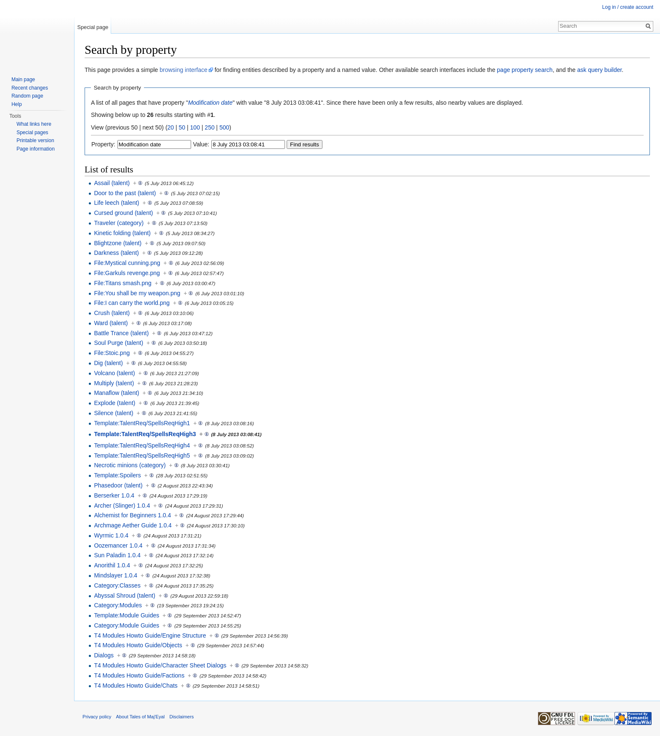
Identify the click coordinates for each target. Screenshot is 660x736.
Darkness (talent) (116, 252)
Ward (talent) (111, 323)
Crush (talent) (112, 313)
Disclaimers (182, 716)
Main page (23, 79)
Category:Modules (118, 605)
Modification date (210, 102)
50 (182, 127)
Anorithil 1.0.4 (112, 565)
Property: (103, 144)
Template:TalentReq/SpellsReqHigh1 (142, 423)
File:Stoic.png (112, 352)
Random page (27, 96)
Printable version (35, 140)
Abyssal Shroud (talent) (124, 595)
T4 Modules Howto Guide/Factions (139, 675)
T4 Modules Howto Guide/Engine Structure (150, 635)
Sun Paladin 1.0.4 (117, 555)
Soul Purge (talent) (118, 342)
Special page (92, 27)
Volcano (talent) (114, 373)
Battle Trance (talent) (121, 333)
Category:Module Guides (126, 625)
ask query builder (599, 69)
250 (209, 127)
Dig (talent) (108, 363)
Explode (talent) (114, 403)
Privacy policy (96, 716)
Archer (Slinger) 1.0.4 (122, 505)
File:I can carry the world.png (132, 302)
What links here (33, 124)
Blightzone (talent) (117, 243)
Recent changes (29, 88)
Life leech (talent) (116, 202)
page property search (525, 69)
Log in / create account (627, 7)
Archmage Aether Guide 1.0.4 (132, 525)
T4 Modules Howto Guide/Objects (138, 645)
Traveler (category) (119, 223)
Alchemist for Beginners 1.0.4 (132, 515)
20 (171, 127)
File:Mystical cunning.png (127, 262)
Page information (35, 149)
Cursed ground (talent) (123, 212)
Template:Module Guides (126, 615)
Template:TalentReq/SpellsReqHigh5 (142, 455)
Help (16, 104)
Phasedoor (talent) (118, 485)
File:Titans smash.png (122, 283)
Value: (201, 144)
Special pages (32, 132)
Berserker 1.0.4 (114, 495)
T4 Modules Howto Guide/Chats (135, 685)
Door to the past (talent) (125, 193)
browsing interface (184, 69)
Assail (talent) (112, 183)
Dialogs (104, 655)
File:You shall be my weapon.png (137, 293)
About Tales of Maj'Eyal (140, 716)
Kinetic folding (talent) (122, 233)
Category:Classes (117, 585)
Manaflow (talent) (116, 392)
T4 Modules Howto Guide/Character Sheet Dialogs (160, 665)
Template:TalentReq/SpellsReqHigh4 (142, 445)
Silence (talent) (113, 413)
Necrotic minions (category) (129, 465)
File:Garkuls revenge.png (127, 273)
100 (195, 127)
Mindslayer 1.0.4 (115, 575)
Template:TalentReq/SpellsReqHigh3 (145, 434)
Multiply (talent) (114, 383)
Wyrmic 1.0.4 (111, 535)
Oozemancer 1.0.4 (118, 545)
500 (224, 127)
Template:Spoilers (117, 475)
